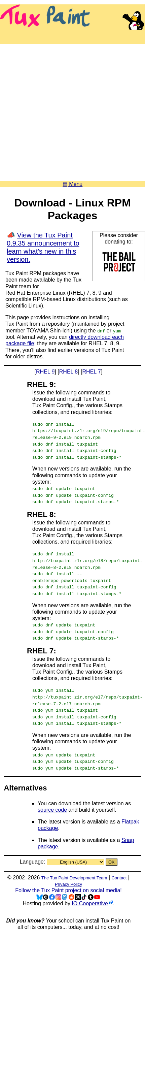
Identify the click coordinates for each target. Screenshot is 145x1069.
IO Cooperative (90, 899)
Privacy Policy (68, 880)
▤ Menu (72, 184)
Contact (118, 873)
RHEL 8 (68, 372)
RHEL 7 (91, 372)
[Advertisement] (63, 110)
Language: (33, 858)
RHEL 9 (45, 372)
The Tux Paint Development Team (74, 873)
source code (52, 806)
